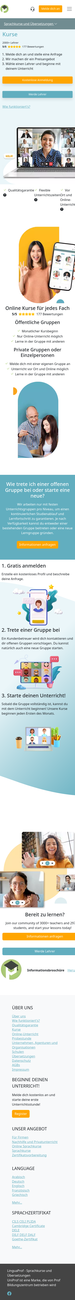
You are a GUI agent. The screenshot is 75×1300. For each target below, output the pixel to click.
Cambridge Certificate (28, 1226)
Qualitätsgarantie (25, 1025)
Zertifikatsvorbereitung (29, 1155)
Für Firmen (20, 1137)
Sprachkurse (21, 1150)
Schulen (18, 1052)
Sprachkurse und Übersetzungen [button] (30, 24)
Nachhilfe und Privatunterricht (35, 1142)
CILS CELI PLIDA (24, 1221)
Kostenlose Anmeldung (37, 80)
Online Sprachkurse (26, 1146)
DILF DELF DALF (24, 1235)
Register (21, 1114)
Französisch (21, 1190)
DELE (16, 1230)
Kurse (16, 1029)
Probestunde (21, 1038)
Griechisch (20, 1195)
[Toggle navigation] (69, 9)
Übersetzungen (23, 1056)
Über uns (19, 1016)
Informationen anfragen (37, 544)
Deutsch (18, 1181)
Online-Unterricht (25, 1034)
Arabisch (18, 1177)
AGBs (16, 1065)
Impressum (20, 1069)
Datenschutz (21, 1060)
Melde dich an (50, 9)
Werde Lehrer (37, 94)
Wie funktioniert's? (16, 106)
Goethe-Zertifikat (25, 1239)
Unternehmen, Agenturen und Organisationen (35, 1045)
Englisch (18, 1186)
